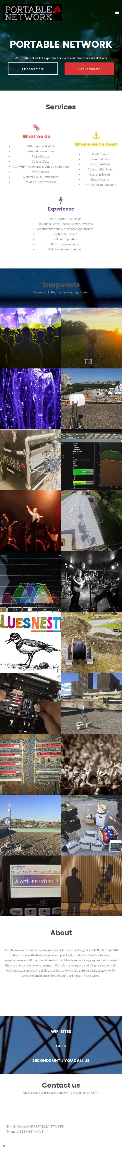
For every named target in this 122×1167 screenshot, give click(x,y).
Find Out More (33, 69)
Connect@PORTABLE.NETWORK (40, 1126)
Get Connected (89, 69)
